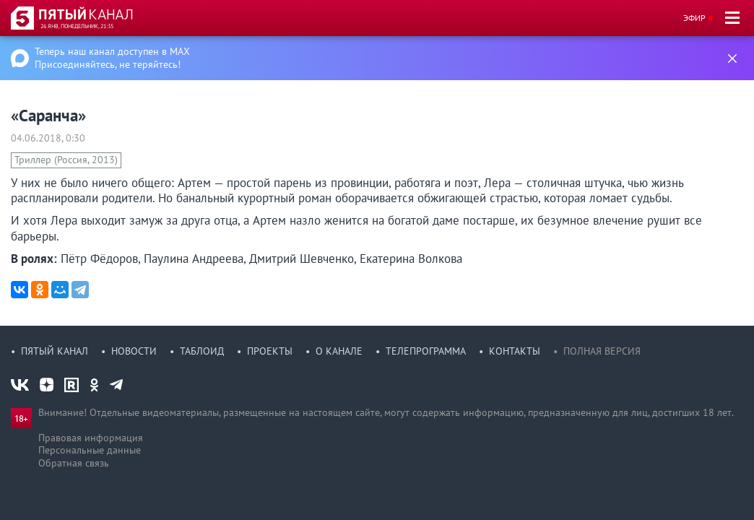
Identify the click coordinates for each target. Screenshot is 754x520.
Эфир (694, 17)
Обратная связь (73, 462)
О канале (339, 351)
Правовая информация (90, 437)
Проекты (269, 351)
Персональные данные (89, 449)
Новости (134, 351)
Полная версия (602, 351)
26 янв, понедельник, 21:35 (76, 26)
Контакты (514, 351)
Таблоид (202, 351)
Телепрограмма (426, 351)
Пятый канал (54, 351)
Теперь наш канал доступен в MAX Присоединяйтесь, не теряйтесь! (112, 58)
